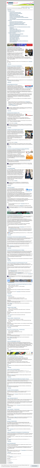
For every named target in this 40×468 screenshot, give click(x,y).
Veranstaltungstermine (11, 25)
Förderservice (10, 20)
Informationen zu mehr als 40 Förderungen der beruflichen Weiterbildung (19, 17)
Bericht (10, 365)
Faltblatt (10, 439)
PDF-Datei (16, 142)
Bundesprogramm (12, 228)
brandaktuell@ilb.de (11, 462)
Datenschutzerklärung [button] (14, 466)
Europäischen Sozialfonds (28, 108)
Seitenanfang (9, 82)
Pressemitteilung (24, 450)
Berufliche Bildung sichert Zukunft (14, 14)
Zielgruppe (16, 229)
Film (12, 374)
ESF (14, 104)
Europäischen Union (15, 153)
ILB (17, 105)
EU (8, 62)
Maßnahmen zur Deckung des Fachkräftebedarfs (16, 13)
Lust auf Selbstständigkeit (13, 18)
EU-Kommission (21, 54)
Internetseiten (30, 61)
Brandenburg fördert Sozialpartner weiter (15, 15)
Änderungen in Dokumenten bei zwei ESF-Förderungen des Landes (18, 24)
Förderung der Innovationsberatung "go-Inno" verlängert (17, 23)
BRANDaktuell (11, 456)
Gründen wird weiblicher (13, 19)
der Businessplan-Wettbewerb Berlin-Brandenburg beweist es (24, 19)
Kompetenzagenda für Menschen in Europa (15, 12)
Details (9, 258)
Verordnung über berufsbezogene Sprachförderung (16, 21)
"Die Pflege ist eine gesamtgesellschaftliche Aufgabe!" (16, 16)
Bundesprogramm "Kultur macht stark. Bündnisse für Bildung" (17, 22)
